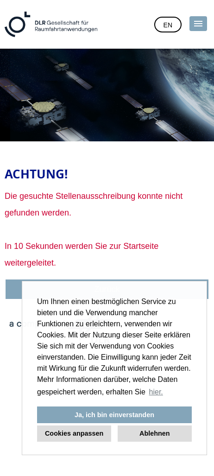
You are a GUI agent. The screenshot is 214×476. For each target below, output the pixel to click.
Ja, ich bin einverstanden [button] (114, 415)
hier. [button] (156, 392)
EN (168, 25)
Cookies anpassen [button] (74, 433)
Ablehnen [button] (154, 433)
